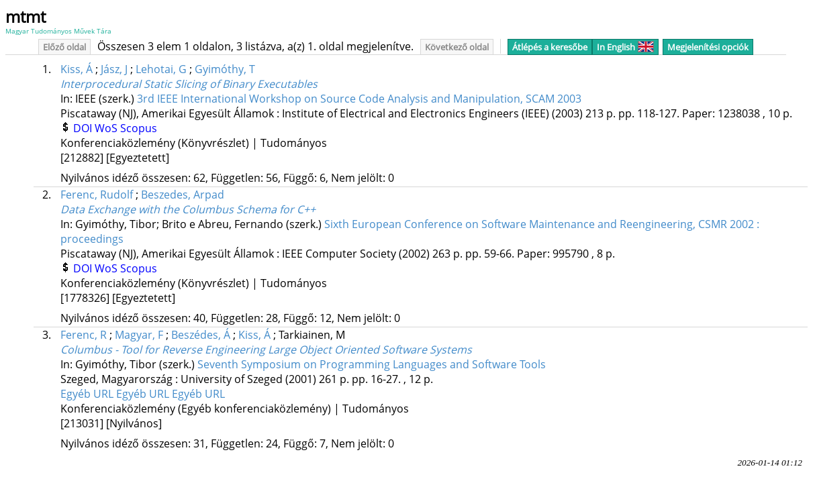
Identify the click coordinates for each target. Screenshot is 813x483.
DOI (84, 128)
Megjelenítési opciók (708, 47)
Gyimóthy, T (225, 69)
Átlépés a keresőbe (549, 47)
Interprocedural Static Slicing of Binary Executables (189, 83)
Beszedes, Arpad (182, 194)
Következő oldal (457, 47)
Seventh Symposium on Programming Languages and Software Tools (371, 364)
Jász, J (114, 69)
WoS (107, 128)
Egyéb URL (88, 393)
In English (625, 47)
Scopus (138, 128)
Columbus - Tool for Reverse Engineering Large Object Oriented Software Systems (266, 349)
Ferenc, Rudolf (96, 194)
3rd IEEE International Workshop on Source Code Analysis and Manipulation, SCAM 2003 (359, 98)
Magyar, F (139, 334)
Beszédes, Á (200, 334)
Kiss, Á (76, 69)
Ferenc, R (83, 334)
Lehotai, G (161, 69)
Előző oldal (64, 47)
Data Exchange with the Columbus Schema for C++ (188, 209)
